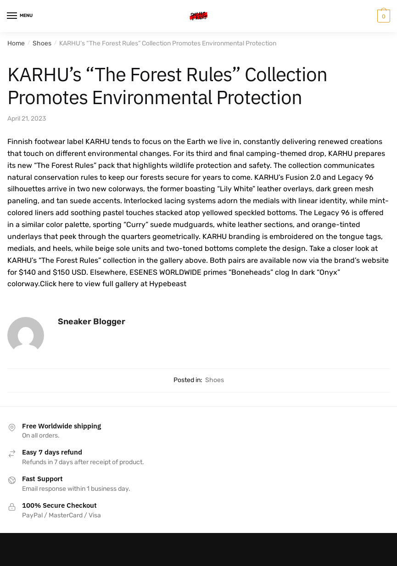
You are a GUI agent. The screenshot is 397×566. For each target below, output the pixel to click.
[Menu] (20, 16)
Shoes (42, 43)
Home (16, 43)
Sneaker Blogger (91, 321)
